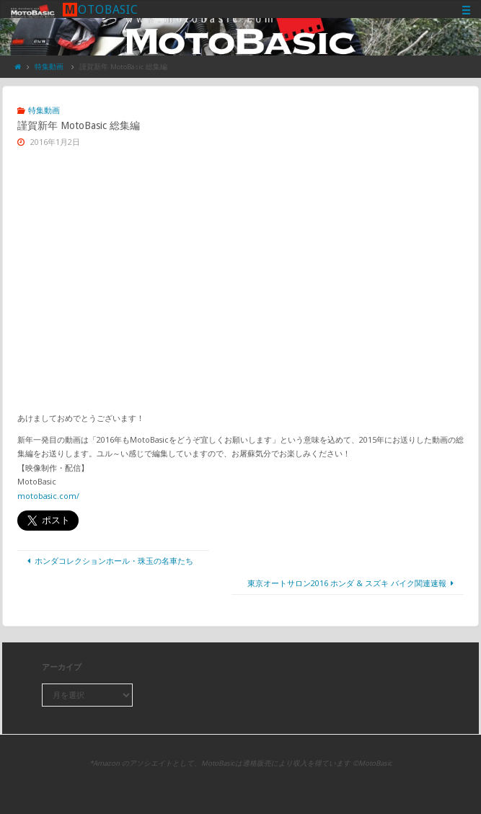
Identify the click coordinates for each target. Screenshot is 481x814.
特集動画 (49, 66)
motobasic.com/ (48, 495)
